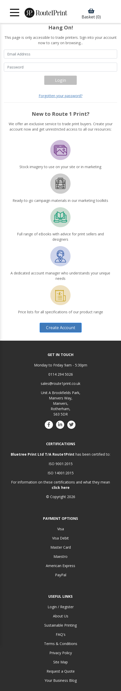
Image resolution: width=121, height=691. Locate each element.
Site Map (60, 662)
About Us (60, 616)
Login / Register (61, 606)
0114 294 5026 (60, 374)
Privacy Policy (60, 652)
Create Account (60, 327)
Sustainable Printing (60, 625)
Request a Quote (61, 671)
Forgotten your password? (60, 95)
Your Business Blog (61, 680)
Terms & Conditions (60, 643)
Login (60, 80)
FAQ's (60, 634)
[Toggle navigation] (15, 12)
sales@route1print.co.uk (60, 383)
